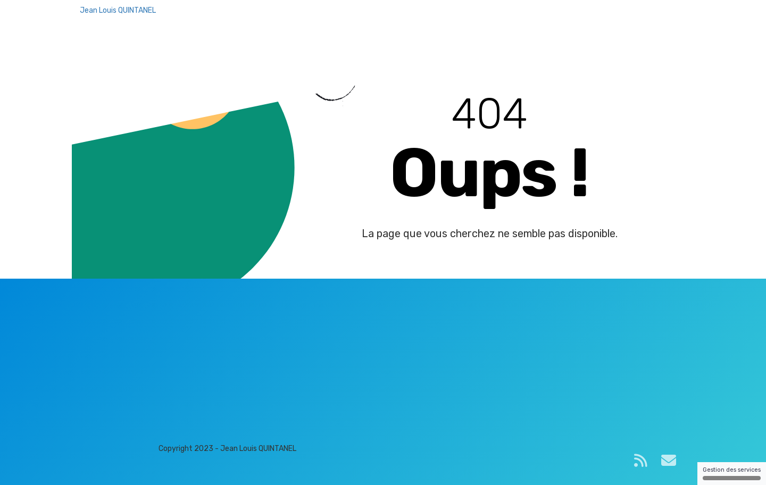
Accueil (451, 21)
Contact (521, 21)
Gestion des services (732, 473)
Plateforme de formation (599, 21)
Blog (486, 21)
